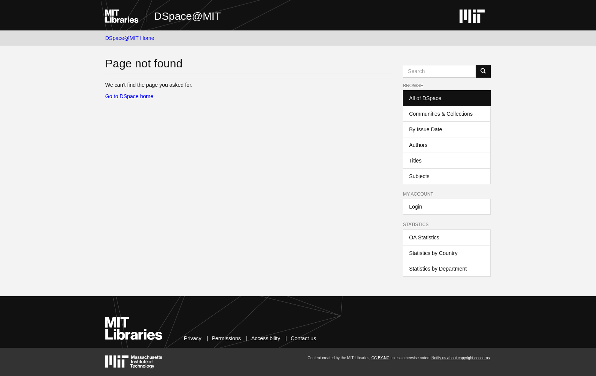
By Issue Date (425, 129)
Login (415, 207)
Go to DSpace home (129, 96)
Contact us (303, 338)
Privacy (192, 338)
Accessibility (265, 338)
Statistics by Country (433, 253)
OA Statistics (424, 237)
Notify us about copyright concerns (460, 358)
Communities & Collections (440, 114)
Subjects (419, 176)
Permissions (226, 338)
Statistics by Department (438, 269)
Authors (418, 145)
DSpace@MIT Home (129, 38)
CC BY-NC (380, 358)
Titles (415, 161)
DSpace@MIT (187, 16)
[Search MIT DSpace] (439, 71)
